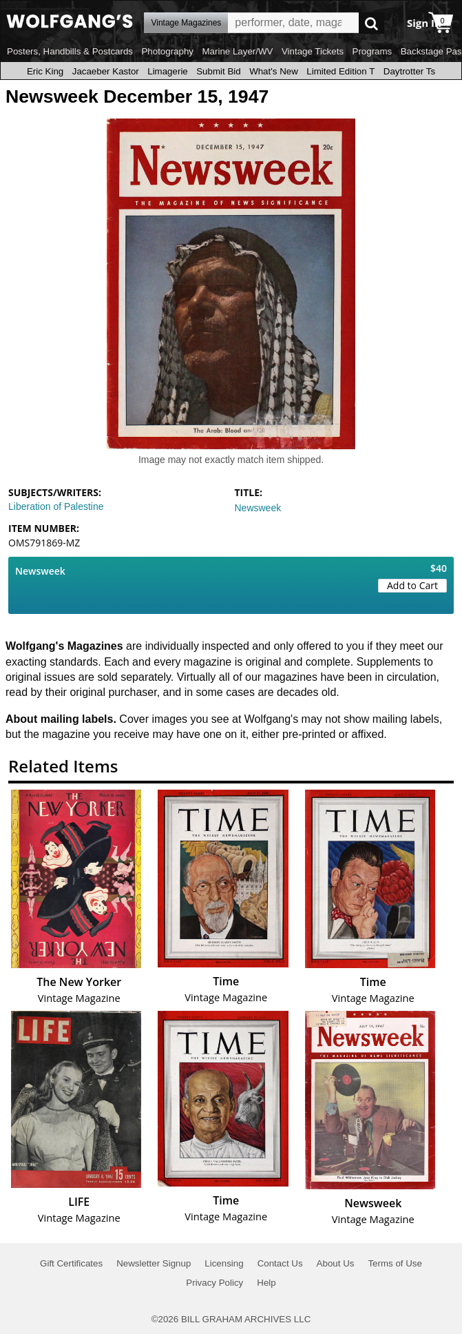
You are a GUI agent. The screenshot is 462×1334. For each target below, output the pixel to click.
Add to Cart (412, 585)
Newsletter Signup (153, 1263)
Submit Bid (218, 71)
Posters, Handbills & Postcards (70, 51)
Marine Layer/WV (237, 51)
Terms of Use (395, 1263)
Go (371, 23)
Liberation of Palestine (56, 506)
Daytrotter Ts (409, 71)
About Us (336, 1263)
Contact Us (280, 1263)
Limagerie (167, 71)
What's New (273, 71)
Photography (167, 51)
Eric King (45, 71)
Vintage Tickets (313, 51)
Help (266, 1282)
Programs (372, 51)
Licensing (223, 1263)
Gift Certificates (71, 1263)
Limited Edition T (340, 71)
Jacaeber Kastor (105, 71)
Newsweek (258, 507)
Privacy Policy (214, 1282)
